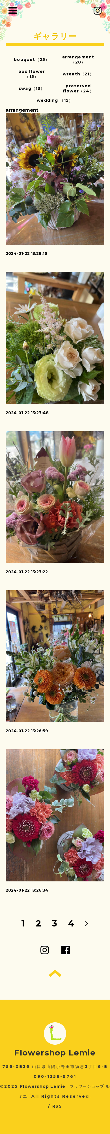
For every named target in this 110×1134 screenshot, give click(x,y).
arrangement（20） (78, 59)
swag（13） (32, 88)
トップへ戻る (55, 973)
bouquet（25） (31, 59)
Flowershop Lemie (55, 1052)
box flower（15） (31, 74)
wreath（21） (78, 74)
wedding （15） (55, 100)
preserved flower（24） (78, 88)
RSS (57, 1106)
